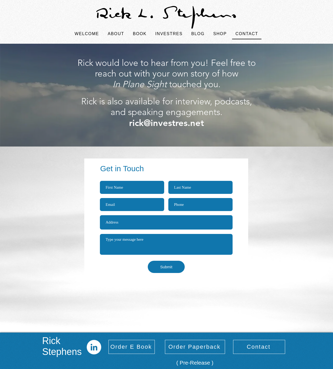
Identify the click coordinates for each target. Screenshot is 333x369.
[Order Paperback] (195, 347)
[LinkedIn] (94, 347)
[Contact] (259, 347)
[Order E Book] (131, 347)
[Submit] (166, 267)
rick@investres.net (166, 122)
